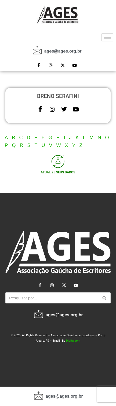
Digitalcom (73, 340)
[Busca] (52, 297)
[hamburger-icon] (107, 35)
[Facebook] (39, 64)
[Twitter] (63, 64)
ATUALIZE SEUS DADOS (58, 172)
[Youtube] (74, 64)
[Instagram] (51, 64)
